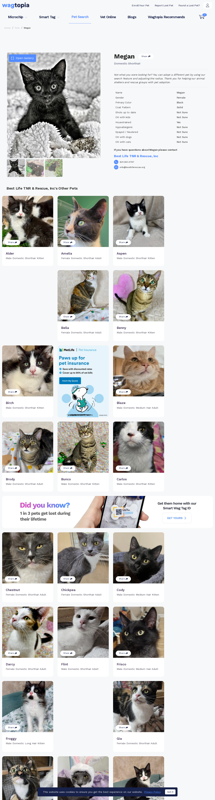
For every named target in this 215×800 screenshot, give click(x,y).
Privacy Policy (152, 791)
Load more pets (107, 705)
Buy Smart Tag (131, 751)
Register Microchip (86, 761)
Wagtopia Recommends (166, 17)
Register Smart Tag (134, 756)
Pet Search (79, 17)
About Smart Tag (133, 768)
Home (7, 28)
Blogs (132, 17)
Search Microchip (85, 766)
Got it (170, 792)
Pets (17, 28)
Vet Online (108, 17)
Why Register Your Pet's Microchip (89, 753)
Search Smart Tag (133, 762)
